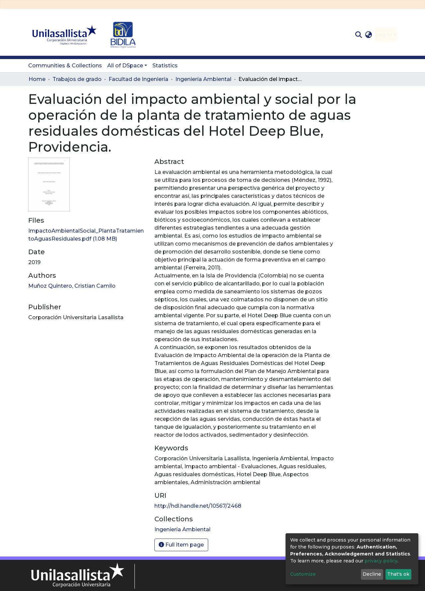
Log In (383, 35)
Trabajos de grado (77, 79)
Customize (303, 574)
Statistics (165, 65)
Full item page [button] (181, 545)
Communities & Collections (65, 65)
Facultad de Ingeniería (138, 79)
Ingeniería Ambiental (203, 79)
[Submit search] (358, 35)
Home (37, 79)
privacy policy (381, 561)
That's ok (398, 574)
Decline (372, 574)
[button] (369, 35)
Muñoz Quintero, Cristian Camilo (72, 286)
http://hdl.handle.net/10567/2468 (197, 506)
